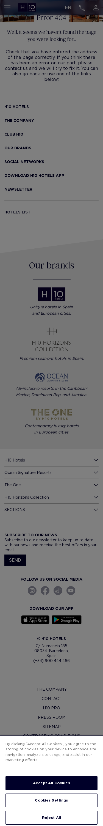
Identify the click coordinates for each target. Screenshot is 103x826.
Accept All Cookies (51, 783)
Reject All (51, 818)
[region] (51, 780)
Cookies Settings (51, 800)
